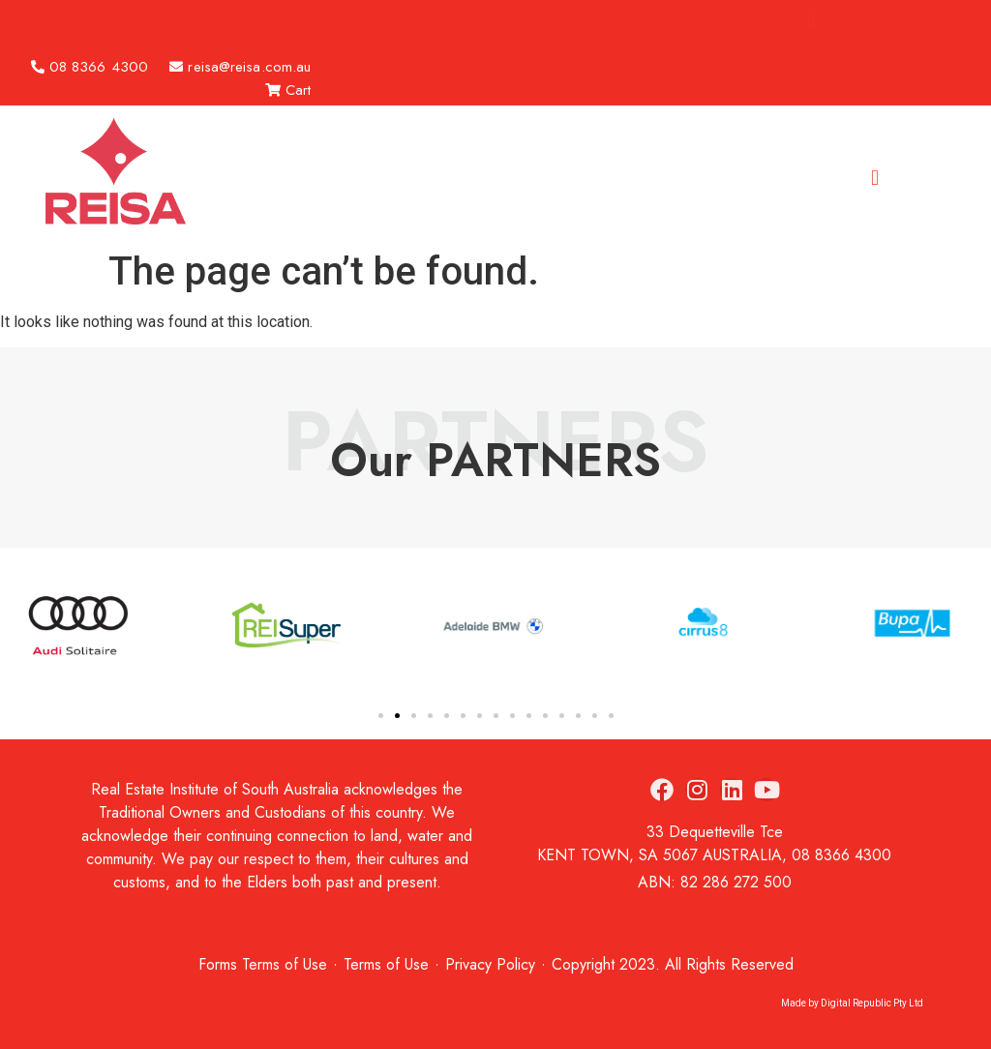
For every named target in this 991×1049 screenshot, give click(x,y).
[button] (810, 20)
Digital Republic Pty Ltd (872, 1003)
